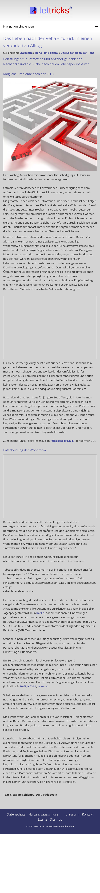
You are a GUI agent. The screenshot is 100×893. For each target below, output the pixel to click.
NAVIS (31, 686)
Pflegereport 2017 (62, 441)
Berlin (40, 613)
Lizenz (42, 819)
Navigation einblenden (18, 26)
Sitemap (56, 819)
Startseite (26, 53)
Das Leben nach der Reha (77, 53)
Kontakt (87, 814)
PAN (23, 686)
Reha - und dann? (46, 53)
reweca (43, 686)
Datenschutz (16, 814)
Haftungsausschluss (43, 814)
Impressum (70, 814)
